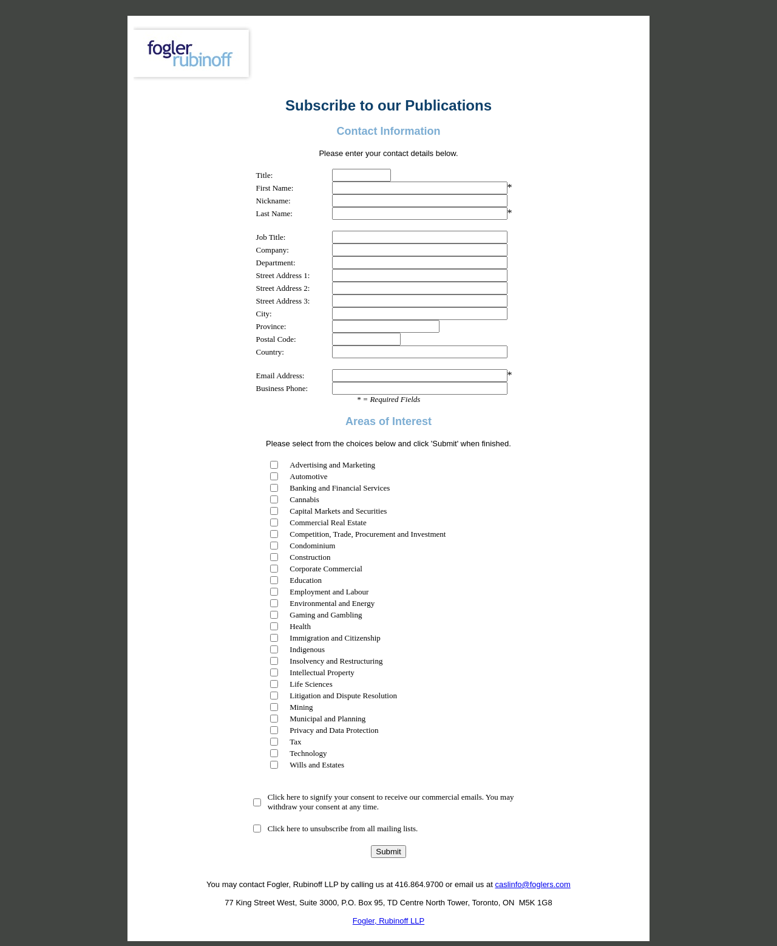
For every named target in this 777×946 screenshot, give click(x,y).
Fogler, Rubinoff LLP (388, 920)
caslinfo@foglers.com (532, 884)
